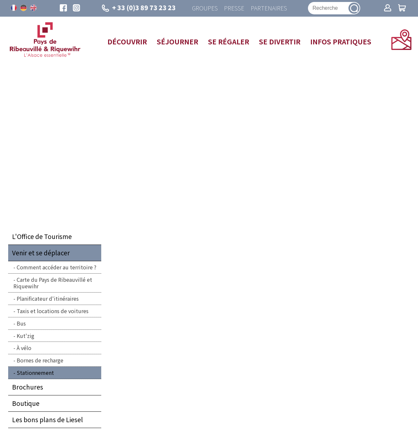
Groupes (204, 8)
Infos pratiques (340, 42)
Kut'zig (25, 336)
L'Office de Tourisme (42, 236)
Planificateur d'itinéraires (48, 299)
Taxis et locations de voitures (52, 311)
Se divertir (279, 42)
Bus (21, 323)
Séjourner (177, 42)
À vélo (24, 348)
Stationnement (35, 373)
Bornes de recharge (40, 360)
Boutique (26, 403)
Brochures (27, 387)
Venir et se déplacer (41, 253)
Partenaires (269, 8)
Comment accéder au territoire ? (56, 267)
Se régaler (228, 42)
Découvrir (127, 42)
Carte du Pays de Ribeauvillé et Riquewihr (52, 283)
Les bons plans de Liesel (47, 419)
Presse (234, 8)
